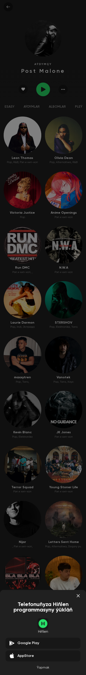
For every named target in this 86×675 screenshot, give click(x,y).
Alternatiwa (63, 162)
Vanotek (63, 377)
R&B (15, 162)
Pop (9, 162)
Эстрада (29, 327)
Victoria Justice (22, 212)
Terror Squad (22, 487)
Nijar (22, 542)
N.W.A (63, 267)
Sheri (63, 597)
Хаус (70, 382)
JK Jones (63, 432)
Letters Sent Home (63, 542)
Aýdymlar (32, 106)
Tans (74, 327)
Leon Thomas (22, 158)
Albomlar (57, 106)
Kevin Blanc (22, 432)
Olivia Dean (63, 158)
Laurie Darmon (22, 322)
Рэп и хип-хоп (29, 162)
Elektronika (63, 327)
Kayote (22, 597)
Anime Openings (64, 212)
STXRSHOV (63, 322)
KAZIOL (63, 652)
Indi (19, 327)
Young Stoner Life (63, 487)
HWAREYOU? (22, 652)
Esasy (9, 106)
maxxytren (22, 377)
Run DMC (22, 267)
